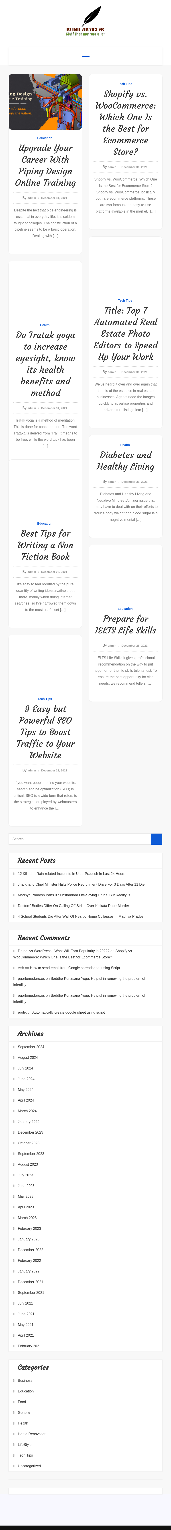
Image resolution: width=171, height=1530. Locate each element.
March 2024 (27, 1111)
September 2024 (31, 1047)
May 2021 (25, 1325)
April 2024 (26, 1100)
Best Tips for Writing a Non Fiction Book (45, 545)
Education (44, 138)
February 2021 (29, 1346)
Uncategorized (29, 1466)
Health (45, 325)
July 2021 (25, 1303)
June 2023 (26, 1186)
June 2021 (26, 1314)
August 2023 (28, 1164)
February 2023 (29, 1228)
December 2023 (30, 1132)
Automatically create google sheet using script (68, 1012)
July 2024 (25, 1068)
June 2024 (26, 1079)
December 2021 (30, 1282)
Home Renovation (32, 1434)
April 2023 (26, 1207)
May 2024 (25, 1090)
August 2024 (28, 1057)
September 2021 (31, 1293)
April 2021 (26, 1335)
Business (25, 1380)
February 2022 (29, 1260)
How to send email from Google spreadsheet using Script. (75, 968)
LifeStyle (24, 1445)
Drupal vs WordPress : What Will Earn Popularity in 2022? (63, 951)
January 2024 (28, 1122)
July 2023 (25, 1175)
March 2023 (27, 1218)
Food (22, 1402)
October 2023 (28, 1143)
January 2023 (28, 1239)
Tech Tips (125, 84)
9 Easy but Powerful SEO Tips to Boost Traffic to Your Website (45, 732)
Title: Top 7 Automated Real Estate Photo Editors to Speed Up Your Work (126, 333)
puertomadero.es (31, 978)
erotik (22, 1012)
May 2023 (25, 1196)
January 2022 (28, 1271)
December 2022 (30, 1250)
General (24, 1412)
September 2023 (31, 1154)
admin (32, 198)
